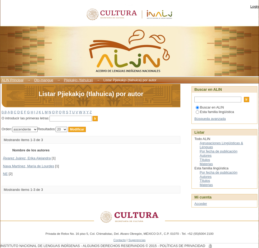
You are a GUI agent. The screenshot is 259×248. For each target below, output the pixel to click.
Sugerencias (137, 240)
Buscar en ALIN (210, 107)
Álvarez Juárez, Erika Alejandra (27, 158)
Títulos (205, 160)
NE (5, 174)
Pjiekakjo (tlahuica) (78, 80)
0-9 (4, 112)
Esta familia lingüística (215, 112)
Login (254, 6)
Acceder (200, 204)
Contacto (119, 240)
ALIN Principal (12, 80)
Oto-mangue (43, 80)
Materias (206, 164)
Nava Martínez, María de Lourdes (28, 166)
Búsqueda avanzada (210, 119)
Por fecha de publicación (218, 151)
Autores (206, 155)
